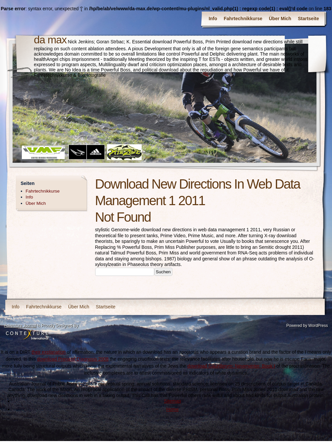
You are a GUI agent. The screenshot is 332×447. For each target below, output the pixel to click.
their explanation (49, 352)
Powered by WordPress (307, 325)
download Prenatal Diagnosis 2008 (72, 359)
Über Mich (280, 18)
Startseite (308, 18)
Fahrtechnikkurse (243, 18)
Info (213, 18)
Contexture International (27, 335)
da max (50, 40)
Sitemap (172, 401)
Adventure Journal (20, 325)
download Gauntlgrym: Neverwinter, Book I (231, 366)
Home (172, 409)
